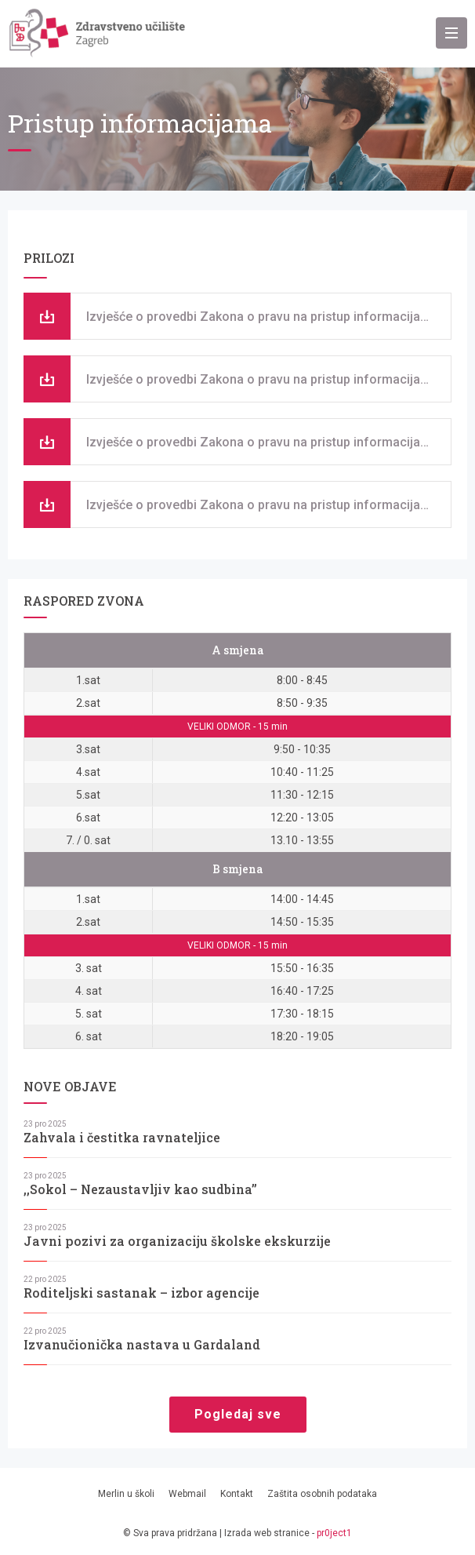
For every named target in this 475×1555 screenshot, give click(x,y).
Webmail (187, 1493)
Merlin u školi (126, 1493)
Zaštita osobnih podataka (322, 1493)
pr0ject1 (334, 1533)
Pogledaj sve (237, 1414)
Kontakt (236, 1493)
